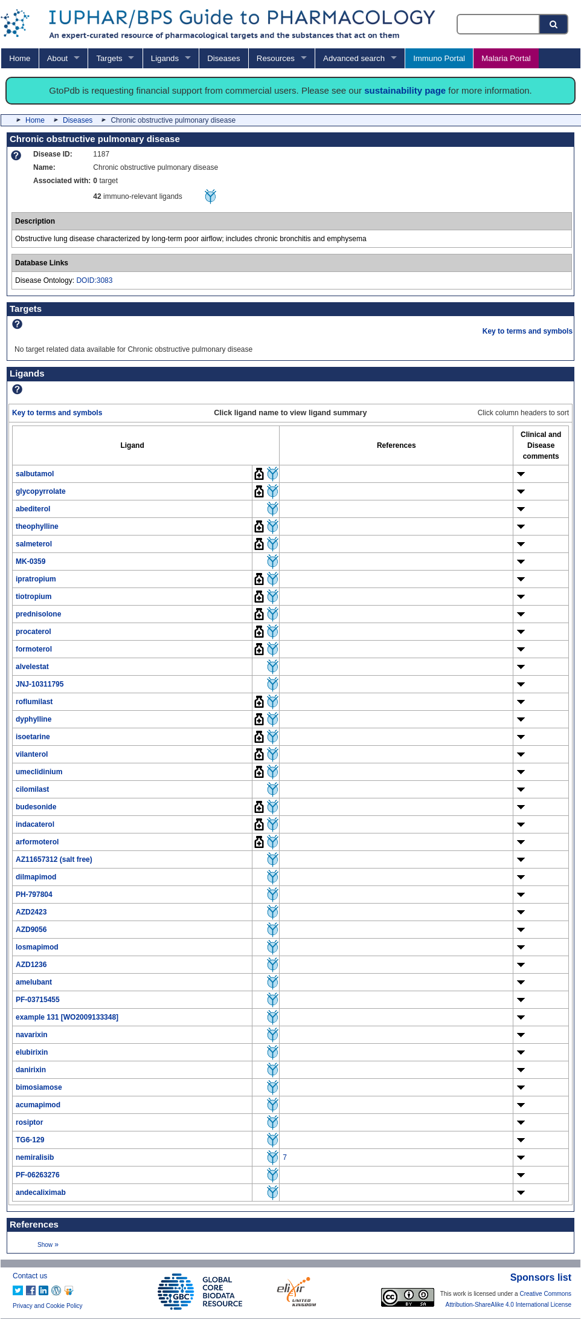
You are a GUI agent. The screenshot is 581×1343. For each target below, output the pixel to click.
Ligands (165, 58)
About (57, 58)
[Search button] (554, 24)
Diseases (223, 58)
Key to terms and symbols (528, 331)
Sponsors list (540, 1277)
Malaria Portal (505, 58)
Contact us (30, 1276)
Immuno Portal (439, 58)
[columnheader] (132, 445)
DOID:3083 (94, 280)
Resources (276, 58)
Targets (109, 58)
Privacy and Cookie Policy (48, 1306)
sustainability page (405, 90)
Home (19, 58)
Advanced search (354, 58)
